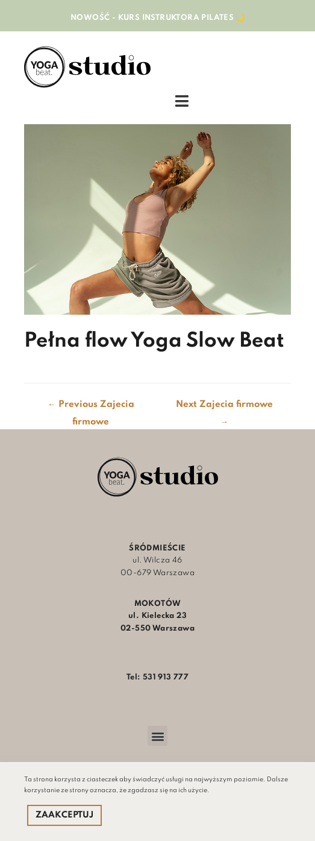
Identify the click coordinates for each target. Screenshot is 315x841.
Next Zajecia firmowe (224, 407)
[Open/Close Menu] (182, 101)
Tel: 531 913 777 (157, 677)
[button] (157, 736)
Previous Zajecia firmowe (91, 407)
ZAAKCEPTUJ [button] (64, 815)
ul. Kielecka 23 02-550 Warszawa (157, 616)
